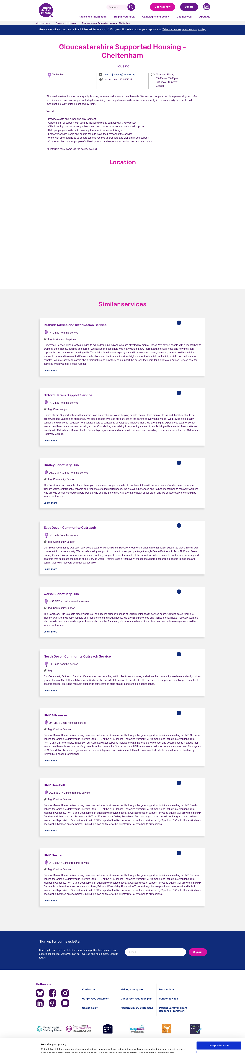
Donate (189, 6)
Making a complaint (132, 989)
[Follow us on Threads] (52, 1003)
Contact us (88, 989)
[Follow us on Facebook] (52, 993)
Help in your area (124, 16)
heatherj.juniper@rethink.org (119, 74)
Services (60, 23)
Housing (73, 23)
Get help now (162, 6)
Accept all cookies (219, 1031)
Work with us (167, 989)
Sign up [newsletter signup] (197, 952)
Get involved (184, 16)
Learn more (50, 370)
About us (204, 16)
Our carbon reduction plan (136, 998)
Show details (48, 1046)
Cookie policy (90, 1007)
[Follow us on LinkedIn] (40, 1003)
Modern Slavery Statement (137, 1007)
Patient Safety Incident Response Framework (173, 1009)
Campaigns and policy (155, 16)
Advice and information (93, 16)
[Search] (118, 7)
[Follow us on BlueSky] (40, 993)
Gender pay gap (168, 998)
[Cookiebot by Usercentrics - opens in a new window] (20, 1047)
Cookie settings (219, 1040)
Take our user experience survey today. (184, 29)
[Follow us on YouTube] (65, 1003)
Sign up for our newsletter (60, 941)
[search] (131, 7)
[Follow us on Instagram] (65, 993)
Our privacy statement (95, 998)
